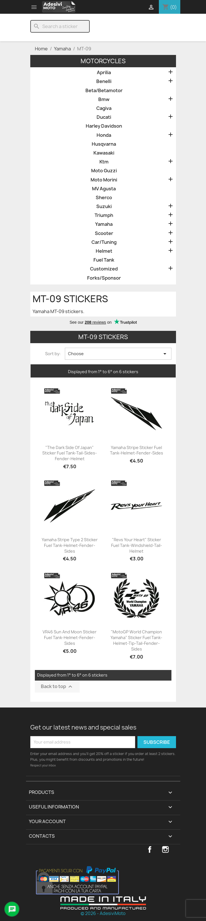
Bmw (103, 99)
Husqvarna (104, 144)
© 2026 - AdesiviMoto (103, 913)
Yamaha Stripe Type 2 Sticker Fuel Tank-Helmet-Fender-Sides (70, 545)
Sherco (104, 198)
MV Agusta (104, 189)
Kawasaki (103, 153)
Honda (104, 135)
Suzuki (104, 206)
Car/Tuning (104, 242)
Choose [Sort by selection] (118, 353)
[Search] (60, 26)
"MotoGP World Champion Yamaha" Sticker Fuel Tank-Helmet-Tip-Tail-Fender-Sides (136, 640)
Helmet (104, 251)
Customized (104, 269)
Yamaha (104, 224)
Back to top (57, 686)
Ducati (104, 117)
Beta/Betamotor (104, 91)
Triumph (104, 215)
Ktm (104, 162)
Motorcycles (103, 61)
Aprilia (104, 73)
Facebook (149, 849)
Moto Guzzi (104, 171)
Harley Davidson (104, 126)
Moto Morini (104, 180)
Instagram (165, 849)
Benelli (103, 81)
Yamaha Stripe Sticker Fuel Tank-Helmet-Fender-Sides (136, 450)
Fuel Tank (103, 260)
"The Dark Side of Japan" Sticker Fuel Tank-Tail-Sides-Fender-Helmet (69, 453)
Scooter (104, 233)
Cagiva (103, 108)
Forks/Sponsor (104, 278)
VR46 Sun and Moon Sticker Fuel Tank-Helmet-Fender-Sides (70, 637)
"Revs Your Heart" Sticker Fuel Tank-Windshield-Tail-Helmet (136, 545)
